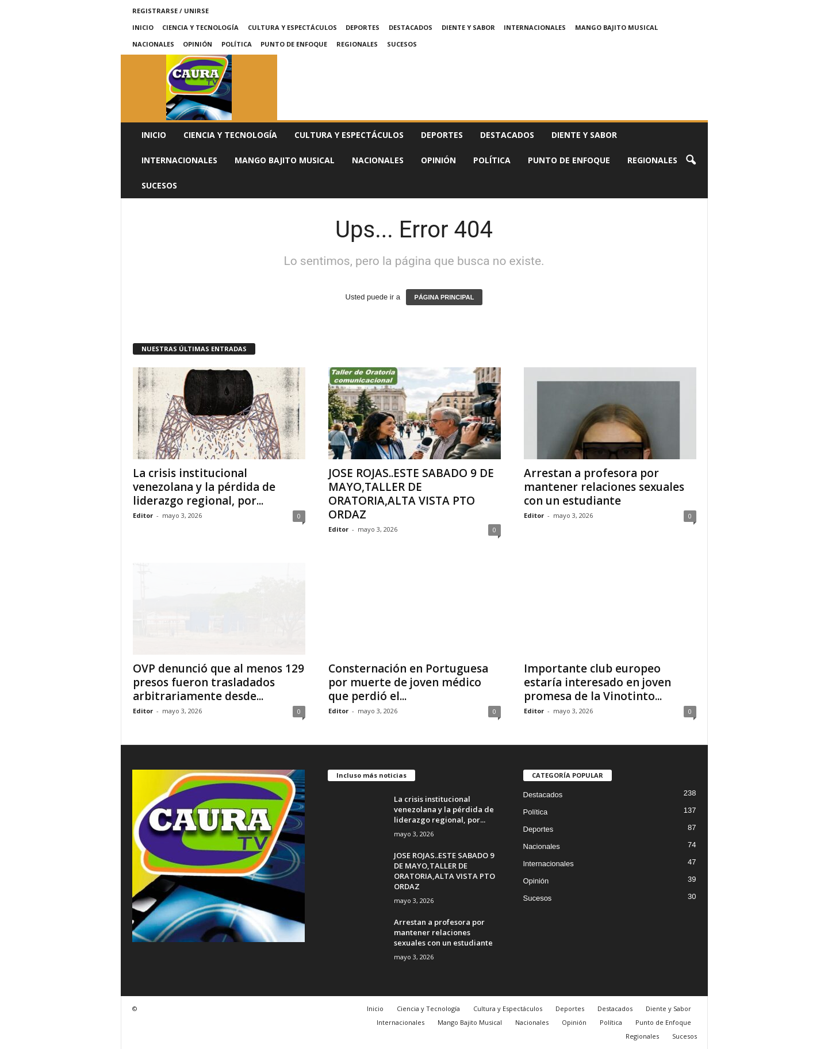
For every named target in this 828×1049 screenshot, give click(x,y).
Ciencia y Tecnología (200, 27)
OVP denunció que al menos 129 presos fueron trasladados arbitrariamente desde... (218, 682)
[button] (690, 160)
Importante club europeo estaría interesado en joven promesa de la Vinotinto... (597, 682)
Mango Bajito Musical (616, 27)
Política (236, 44)
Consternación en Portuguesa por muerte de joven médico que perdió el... (408, 682)
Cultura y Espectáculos (292, 27)
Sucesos (402, 44)
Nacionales (153, 44)
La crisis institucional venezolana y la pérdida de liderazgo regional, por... (204, 487)
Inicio (143, 27)
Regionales (357, 44)
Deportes (362, 27)
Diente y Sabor (468, 27)
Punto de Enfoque (293, 44)
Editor (143, 515)
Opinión (197, 44)
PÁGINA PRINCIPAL (444, 297)
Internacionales (535, 27)
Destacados (410, 27)
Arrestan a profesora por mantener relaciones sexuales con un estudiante (604, 487)
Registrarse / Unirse (170, 10)
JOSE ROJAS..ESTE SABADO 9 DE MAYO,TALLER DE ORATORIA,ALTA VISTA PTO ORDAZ (411, 494)
